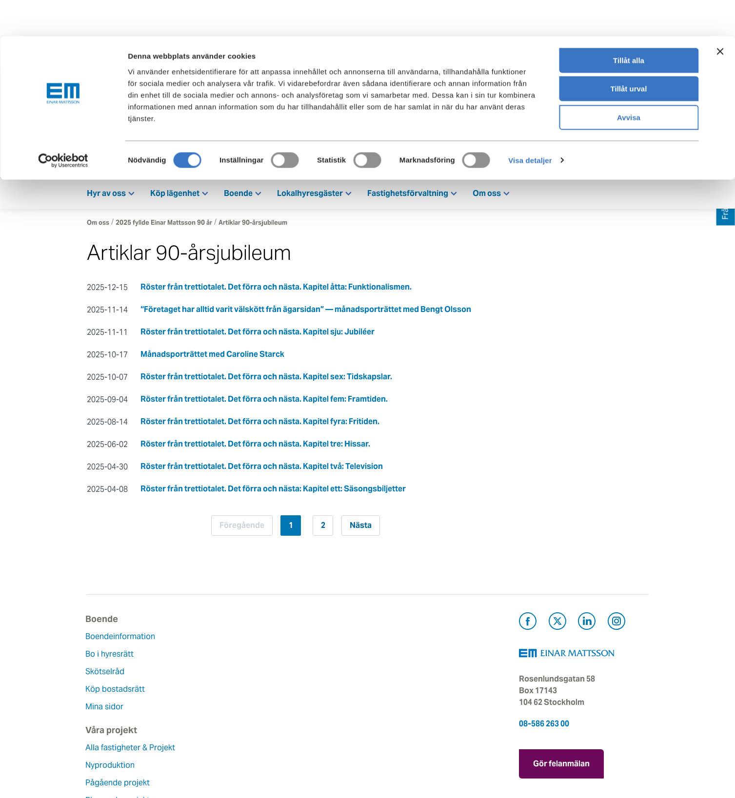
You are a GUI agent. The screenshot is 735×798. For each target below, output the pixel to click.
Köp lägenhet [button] (174, 196)
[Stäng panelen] (719, 15)
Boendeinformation (122, 639)
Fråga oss (392, 674)
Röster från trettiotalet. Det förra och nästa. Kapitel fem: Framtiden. (264, 401)
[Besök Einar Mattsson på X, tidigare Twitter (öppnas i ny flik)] (557, 625)
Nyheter (292, 726)
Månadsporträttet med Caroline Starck (212, 356)
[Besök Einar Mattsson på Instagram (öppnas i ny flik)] (616, 625)
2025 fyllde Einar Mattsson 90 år (164, 225)
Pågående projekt (214, 686)
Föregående (238, 528)
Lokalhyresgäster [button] (310, 196)
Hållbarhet (297, 691)
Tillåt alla (628, 24)
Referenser (201, 721)
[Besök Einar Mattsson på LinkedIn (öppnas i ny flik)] (587, 625)
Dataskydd (297, 744)
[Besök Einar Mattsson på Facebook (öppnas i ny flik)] (527, 625)
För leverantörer (404, 709)
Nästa (364, 528)
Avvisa (628, 81)
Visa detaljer (530, 124)
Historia (292, 674)
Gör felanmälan (561, 764)
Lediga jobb (300, 709)
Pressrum (392, 691)
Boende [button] (238, 196)
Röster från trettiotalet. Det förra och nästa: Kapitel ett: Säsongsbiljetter (273, 491)
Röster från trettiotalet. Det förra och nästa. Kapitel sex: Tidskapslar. (266, 379)
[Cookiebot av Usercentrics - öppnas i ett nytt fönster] (63, 124)
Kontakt (569, 161)
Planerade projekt (214, 703)
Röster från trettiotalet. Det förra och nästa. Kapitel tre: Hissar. (255, 446)
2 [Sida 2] (323, 528)
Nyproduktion (207, 668)
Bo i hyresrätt (111, 656)
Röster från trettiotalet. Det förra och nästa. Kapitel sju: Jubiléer (257, 334)
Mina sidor (633, 161)
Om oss (98, 225)
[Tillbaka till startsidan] (157, 162)
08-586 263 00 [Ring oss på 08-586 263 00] (544, 726)
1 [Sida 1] (291, 528)
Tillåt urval (629, 53)
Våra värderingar (308, 656)
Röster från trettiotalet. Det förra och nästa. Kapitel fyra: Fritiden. (259, 424)
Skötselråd (106, 674)
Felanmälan (395, 656)
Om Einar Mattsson (313, 639)
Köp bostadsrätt (116, 691)
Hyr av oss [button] (106, 196)
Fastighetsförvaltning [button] (407, 196)
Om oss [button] (487, 196)
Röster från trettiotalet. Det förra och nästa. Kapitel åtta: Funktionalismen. (276, 289)
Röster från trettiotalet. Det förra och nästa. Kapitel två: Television (261, 469)
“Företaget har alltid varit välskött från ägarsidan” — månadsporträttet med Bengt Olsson (305, 312)
